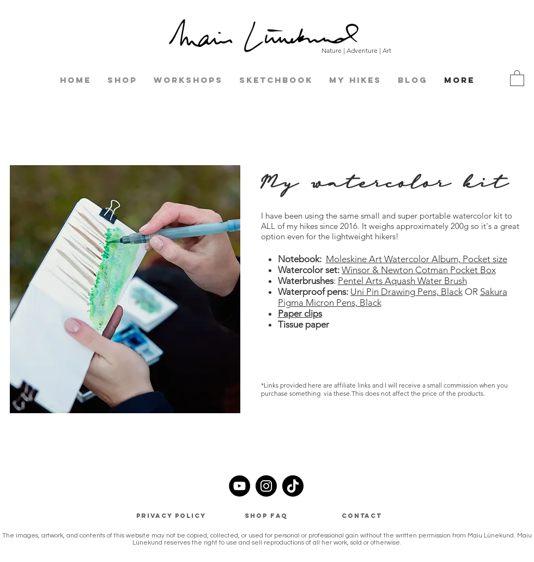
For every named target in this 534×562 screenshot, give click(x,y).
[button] (517, 77)
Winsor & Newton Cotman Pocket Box (419, 269)
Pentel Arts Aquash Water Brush (402, 280)
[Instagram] (266, 486)
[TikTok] (293, 486)
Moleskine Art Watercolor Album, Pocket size (416, 258)
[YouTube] (239, 486)
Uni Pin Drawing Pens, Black (406, 291)
